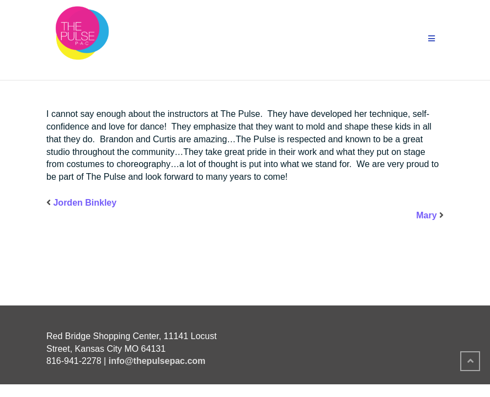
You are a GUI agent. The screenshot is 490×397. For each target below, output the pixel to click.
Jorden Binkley (84, 202)
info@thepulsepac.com (157, 361)
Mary (426, 215)
